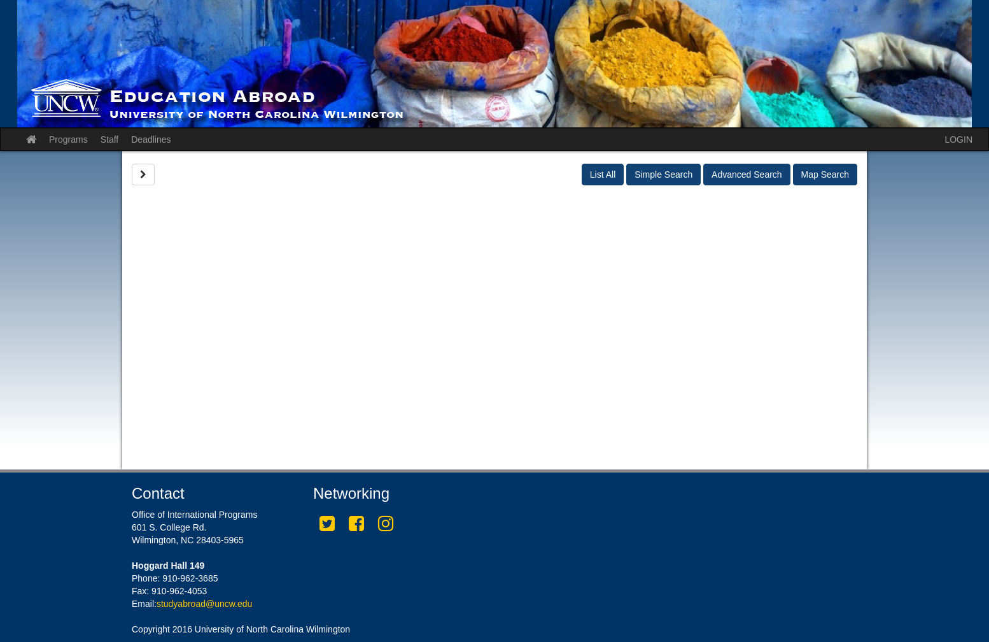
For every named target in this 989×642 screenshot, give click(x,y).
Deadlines (151, 139)
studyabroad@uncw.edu (204, 604)
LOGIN (958, 139)
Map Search (825, 174)
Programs (68, 139)
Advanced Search (747, 174)
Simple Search (663, 174)
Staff (110, 139)
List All (602, 174)
